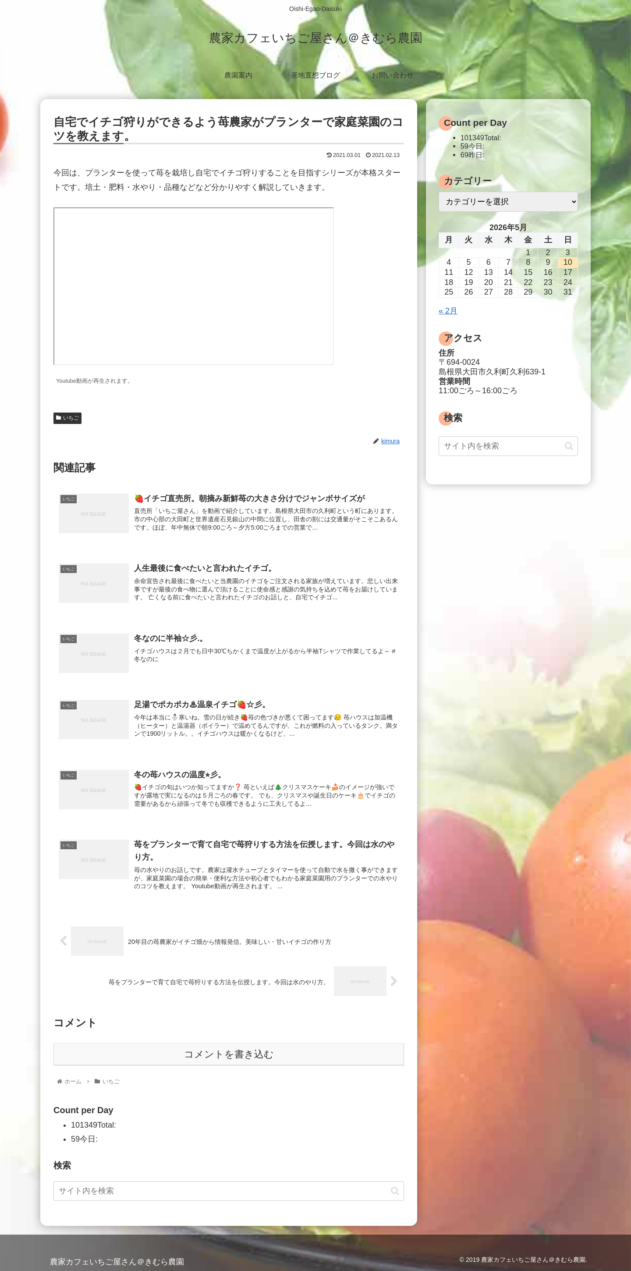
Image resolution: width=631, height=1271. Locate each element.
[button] (395, 1191)
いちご (67, 418)
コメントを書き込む (229, 1054)
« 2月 (448, 310)
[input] (228, 1191)
